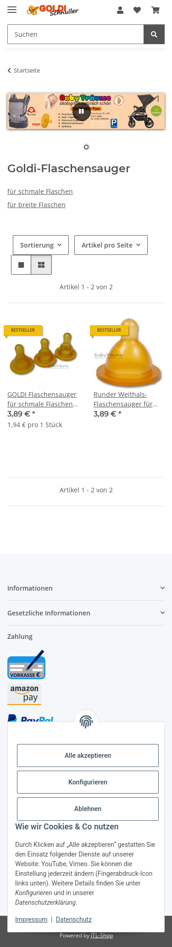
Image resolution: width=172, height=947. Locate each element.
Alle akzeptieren (88, 755)
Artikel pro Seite (107, 245)
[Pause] (81, 111)
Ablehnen (87, 808)
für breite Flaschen (36, 204)
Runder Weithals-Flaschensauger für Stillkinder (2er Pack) (125, 399)
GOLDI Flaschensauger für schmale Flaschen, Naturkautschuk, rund (42, 399)
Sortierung (37, 245)
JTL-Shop (102, 935)
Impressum (31, 919)
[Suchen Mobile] (75, 34)
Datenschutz (74, 919)
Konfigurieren (87, 782)
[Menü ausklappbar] (12, 5)
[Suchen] (154, 34)
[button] (120, 10)
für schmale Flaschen (40, 191)
